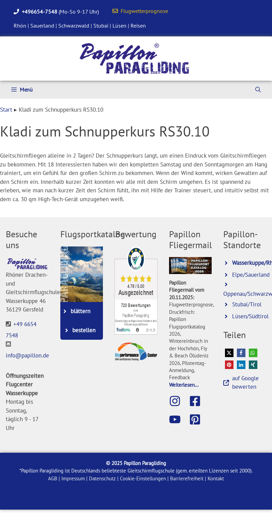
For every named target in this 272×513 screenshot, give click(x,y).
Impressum (73, 478)
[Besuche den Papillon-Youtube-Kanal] (178, 419)
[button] (229, 353)
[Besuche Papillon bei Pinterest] (198, 419)
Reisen (138, 25)
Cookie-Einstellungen (143, 478)
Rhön (20, 25)
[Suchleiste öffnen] (258, 89)
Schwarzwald (73, 25)
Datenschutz (102, 478)
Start (6, 109)
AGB (52, 478)
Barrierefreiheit (186, 478)
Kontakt (216, 478)
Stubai (100, 25)
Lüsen (119, 25)
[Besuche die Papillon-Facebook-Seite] (198, 401)
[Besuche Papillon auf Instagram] (178, 401)
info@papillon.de (27, 355)
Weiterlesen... (183, 384)
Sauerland (42, 25)
